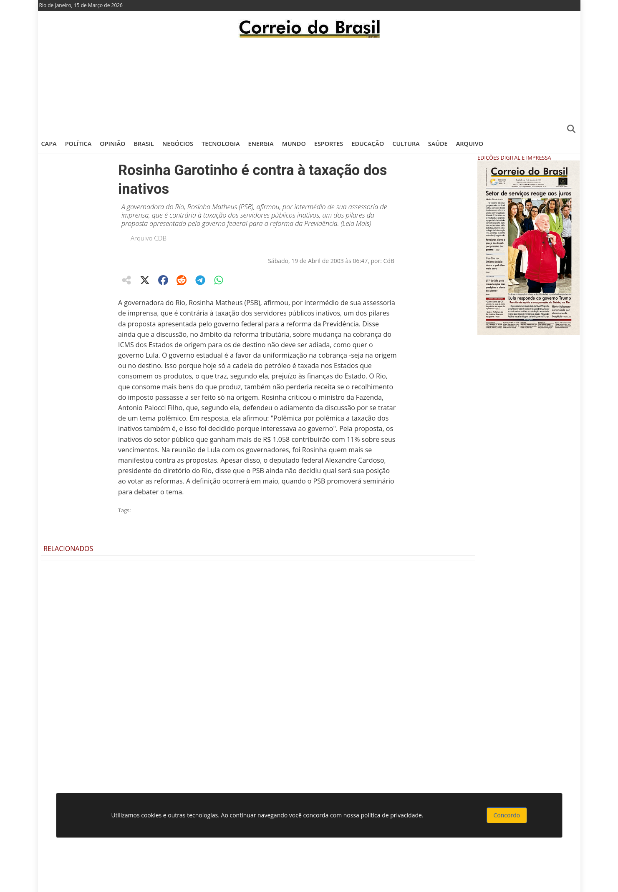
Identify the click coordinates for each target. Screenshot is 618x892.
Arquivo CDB (148, 238)
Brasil (144, 144)
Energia (261, 144)
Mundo (294, 144)
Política (78, 144)
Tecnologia (221, 144)
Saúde (438, 144)
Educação (367, 144)
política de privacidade (391, 815)
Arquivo (469, 144)
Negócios (177, 144)
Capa (49, 144)
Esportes (328, 144)
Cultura (405, 144)
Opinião (112, 144)
